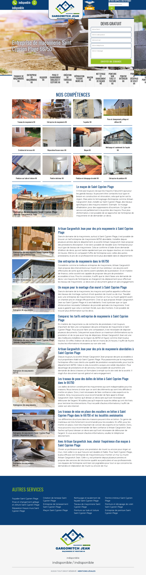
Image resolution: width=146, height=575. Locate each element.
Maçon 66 (90, 78)
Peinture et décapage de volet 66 (134, 78)
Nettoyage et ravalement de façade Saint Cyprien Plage (87, 499)
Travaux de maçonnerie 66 (18, 79)
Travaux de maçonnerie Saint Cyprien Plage (87, 505)
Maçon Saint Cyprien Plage (55, 510)
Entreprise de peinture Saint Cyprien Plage (118, 511)
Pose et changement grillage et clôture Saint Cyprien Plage (25, 503)
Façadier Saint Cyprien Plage (25, 498)
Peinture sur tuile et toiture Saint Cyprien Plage (86, 511)
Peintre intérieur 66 (123, 79)
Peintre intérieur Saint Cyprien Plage (118, 499)
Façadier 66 (43, 78)
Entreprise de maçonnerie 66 (31, 78)
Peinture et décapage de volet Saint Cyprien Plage (119, 505)
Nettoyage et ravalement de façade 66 (101, 78)
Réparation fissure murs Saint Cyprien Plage (25, 509)
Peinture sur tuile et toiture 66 (112, 78)
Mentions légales (86, 571)
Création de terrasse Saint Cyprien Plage (55, 499)
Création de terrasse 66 (67, 78)
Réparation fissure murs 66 (79, 79)
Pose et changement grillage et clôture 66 (55, 78)
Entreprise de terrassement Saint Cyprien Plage (55, 505)
